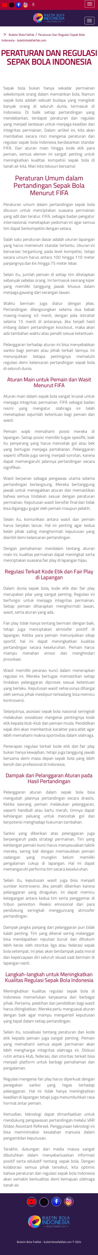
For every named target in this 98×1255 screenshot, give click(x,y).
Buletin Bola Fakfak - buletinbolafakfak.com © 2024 (49, 1241)
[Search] (33, 4)
